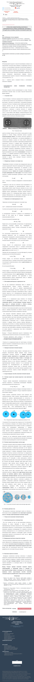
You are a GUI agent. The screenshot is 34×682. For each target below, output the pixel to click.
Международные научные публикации (11, 648)
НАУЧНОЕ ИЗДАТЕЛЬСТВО (7, 631)
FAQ (4, 650)
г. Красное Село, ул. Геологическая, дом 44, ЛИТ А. (13, 653)
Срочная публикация (15, 12)
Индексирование (7, 634)
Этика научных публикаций (8, 633)
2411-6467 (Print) (7, 7)
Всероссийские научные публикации (10, 649)
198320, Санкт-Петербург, (8, 652)
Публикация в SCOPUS (7, 12)
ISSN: (3, 7)
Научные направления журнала (9, 638)
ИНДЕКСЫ (17, 624)
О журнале (6, 632)
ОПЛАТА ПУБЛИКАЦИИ (17, 621)
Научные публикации (7, 637)
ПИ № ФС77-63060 (18, 5)
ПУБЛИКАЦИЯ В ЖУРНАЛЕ (7, 640)
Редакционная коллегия (8, 639)
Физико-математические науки (8, 24)
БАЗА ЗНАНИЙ (4, 644)
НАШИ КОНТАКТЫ (5, 651)
